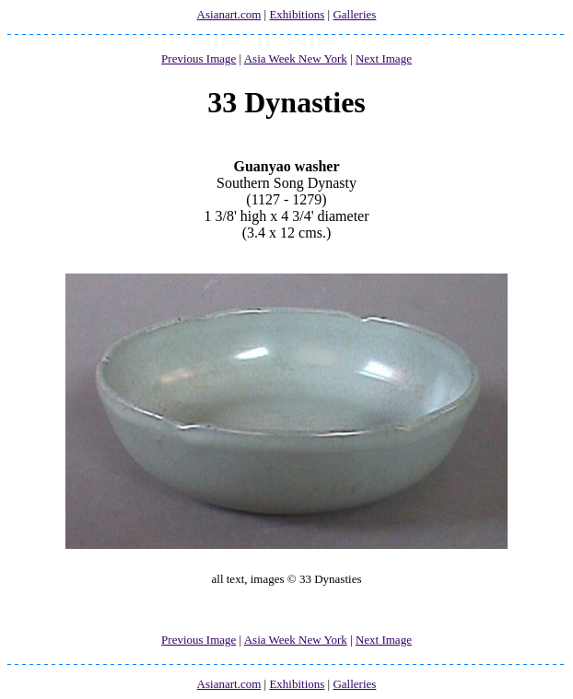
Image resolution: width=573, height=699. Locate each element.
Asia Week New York (295, 58)
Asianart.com (229, 14)
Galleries (354, 14)
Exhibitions (296, 14)
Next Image (384, 58)
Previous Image (198, 58)
